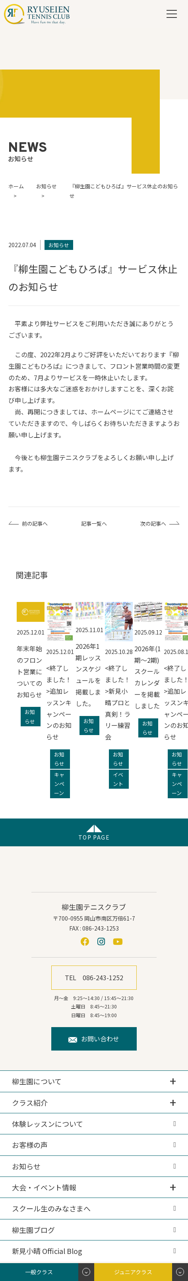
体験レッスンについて (47, 1123)
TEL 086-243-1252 (94, 977)
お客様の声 (30, 1145)
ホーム (16, 186)
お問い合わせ (93, 1038)
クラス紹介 (30, 1102)
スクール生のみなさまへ (51, 1208)
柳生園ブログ (33, 1230)
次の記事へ (153, 523)
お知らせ (26, 1166)
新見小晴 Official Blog (47, 1251)
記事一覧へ (94, 523)
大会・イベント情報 (44, 1187)
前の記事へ (35, 523)
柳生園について (37, 1081)
